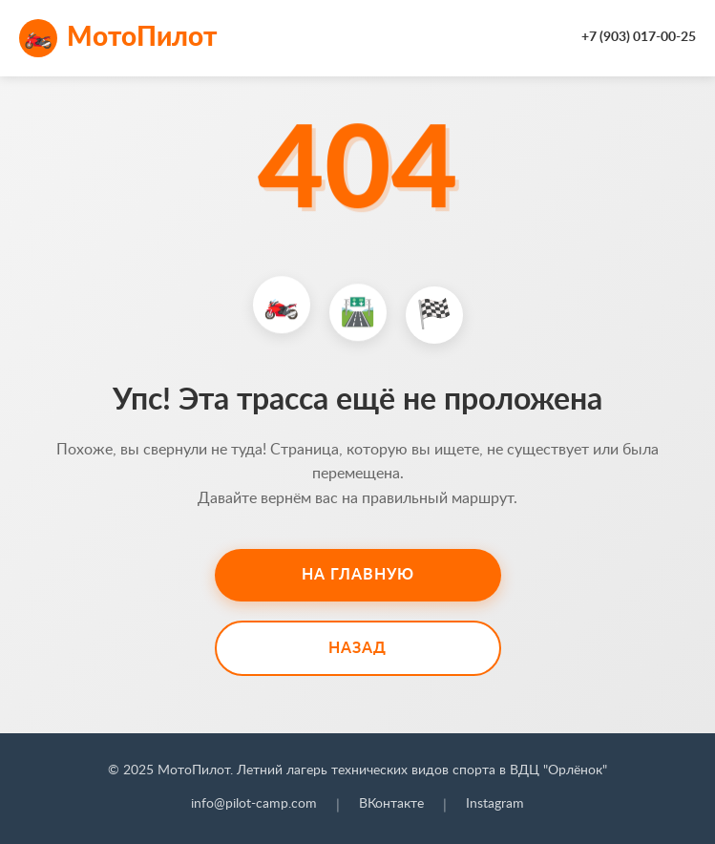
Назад (357, 648)
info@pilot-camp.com (254, 804)
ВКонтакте (391, 804)
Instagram (495, 804)
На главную (358, 574)
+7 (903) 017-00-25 (638, 37)
